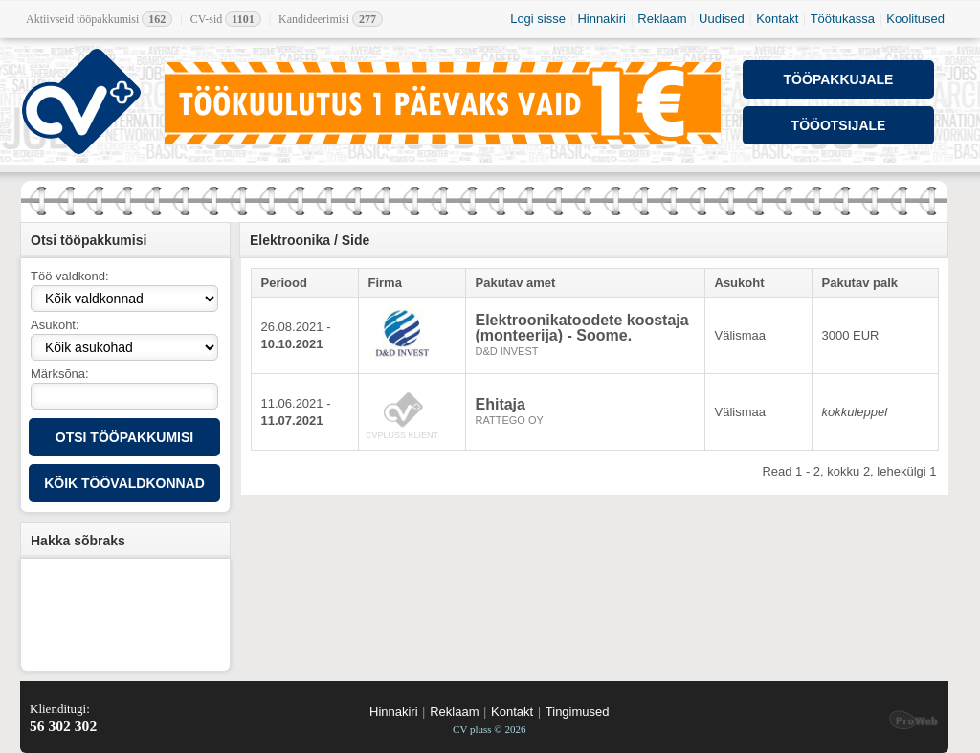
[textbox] (124, 396)
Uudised (722, 18)
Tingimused (578, 711)
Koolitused (915, 18)
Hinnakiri (601, 18)
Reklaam (661, 18)
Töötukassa (843, 18)
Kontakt (777, 18)
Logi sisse (538, 18)
